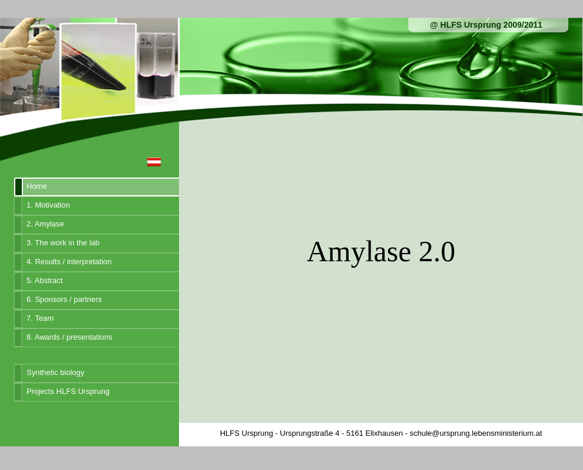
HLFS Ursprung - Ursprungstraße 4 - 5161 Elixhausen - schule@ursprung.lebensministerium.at (381, 433)
